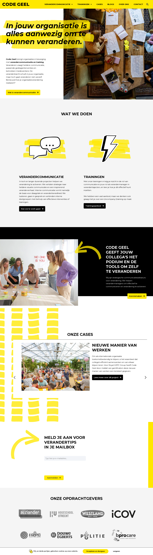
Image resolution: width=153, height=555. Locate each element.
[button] (147, 4)
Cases (99, 4)
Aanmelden (52, 478)
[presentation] (62, 474)
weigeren (116, 551)
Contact (138, 4)
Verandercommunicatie (58, 4)
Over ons (124, 4)
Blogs (110, 4)
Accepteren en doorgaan (95, 551)
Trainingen (84, 4)
